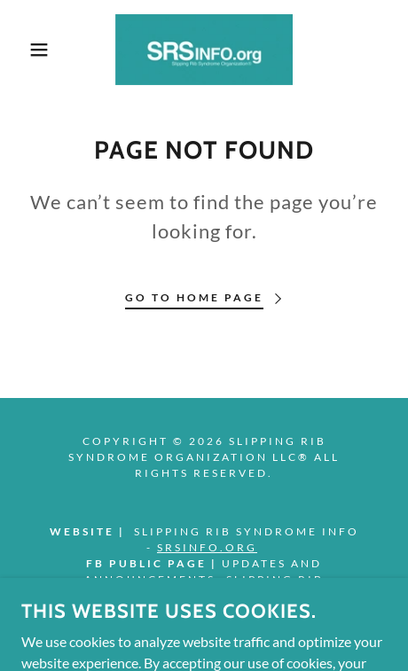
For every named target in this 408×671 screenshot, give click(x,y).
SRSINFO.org (207, 547)
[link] (204, 49)
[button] (30, 49)
